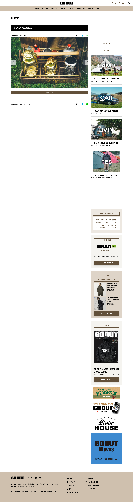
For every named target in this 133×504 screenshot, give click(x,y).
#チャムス (104, 222)
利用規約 (42, 486)
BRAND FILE (73, 495)
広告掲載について (33, 486)
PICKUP (41, 10)
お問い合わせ (22, 486)
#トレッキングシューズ (109, 227)
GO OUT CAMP (98, 10)
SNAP (62, 10)
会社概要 (13, 486)
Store (71, 10)
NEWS (70, 480)
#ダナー (98, 227)
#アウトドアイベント (110, 224)
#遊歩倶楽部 (112, 222)
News (32, 10)
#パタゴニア (112, 230)
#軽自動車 (98, 224)
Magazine (83, 10)
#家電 (97, 222)
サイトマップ (30, 489)
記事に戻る (49, 95)
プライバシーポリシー (53, 486)
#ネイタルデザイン (101, 230)
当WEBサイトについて (17, 489)
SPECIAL (52, 10)
